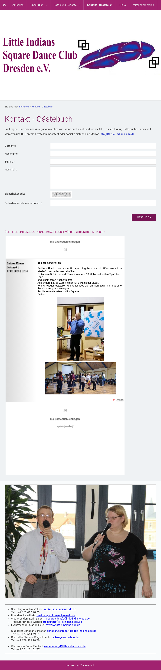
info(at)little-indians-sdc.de (117, 134)
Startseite (24, 106)
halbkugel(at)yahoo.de (65, 637)
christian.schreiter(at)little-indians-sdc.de (71, 630)
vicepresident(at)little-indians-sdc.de (68, 618)
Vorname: (10, 145)
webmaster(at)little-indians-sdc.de (64, 646)
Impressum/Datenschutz (80, 665)
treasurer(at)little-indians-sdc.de (62, 621)
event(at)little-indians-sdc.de (63, 625)
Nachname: (11, 153)
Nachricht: (11, 169)
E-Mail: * (10, 161)
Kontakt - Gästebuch (42, 106)
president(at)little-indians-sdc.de (55, 615)
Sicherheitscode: (15, 193)
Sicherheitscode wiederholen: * (23, 203)
